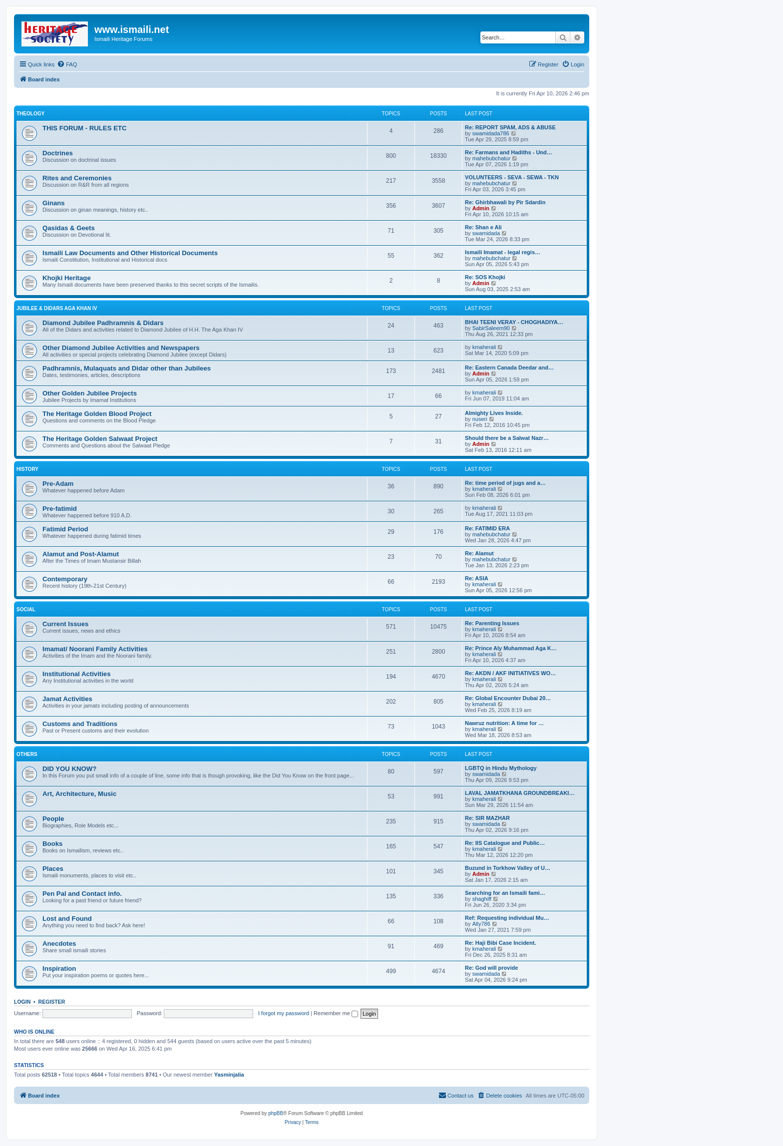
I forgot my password (283, 1013)
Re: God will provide (491, 968)
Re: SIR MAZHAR (487, 818)
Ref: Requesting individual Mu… (507, 918)
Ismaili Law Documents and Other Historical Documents (130, 253)
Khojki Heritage (66, 278)
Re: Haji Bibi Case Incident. (500, 943)
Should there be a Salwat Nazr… (507, 438)
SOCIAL (25, 609)
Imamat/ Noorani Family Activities (95, 649)
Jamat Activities (67, 699)
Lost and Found (67, 918)
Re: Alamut (479, 553)
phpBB (275, 1113)
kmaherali (484, 347)
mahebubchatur (491, 158)
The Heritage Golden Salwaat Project (99, 438)
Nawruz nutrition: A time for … (504, 723)
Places (52, 868)
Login (22, 1002)
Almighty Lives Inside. (494, 413)
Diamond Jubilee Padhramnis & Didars (103, 323)
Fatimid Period (65, 529)
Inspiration (59, 968)
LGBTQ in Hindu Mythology (501, 768)
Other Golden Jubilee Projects (89, 393)
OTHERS (26, 754)
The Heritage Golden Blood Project (96, 413)
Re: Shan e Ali (483, 227)
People (53, 818)
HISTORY (27, 469)
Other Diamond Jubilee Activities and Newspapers (121, 348)
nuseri (479, 419)
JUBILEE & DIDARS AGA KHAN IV (56, 308)
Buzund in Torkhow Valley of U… (507, 868)
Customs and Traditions (79, 724)
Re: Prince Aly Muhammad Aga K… (511, 648)
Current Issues (65, 624)
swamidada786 (490, 133)
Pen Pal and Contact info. (82, 893)
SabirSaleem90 (491, 328)
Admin (480, 208)
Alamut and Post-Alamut (80, 554)
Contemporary (64, 579)
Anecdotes (59, 943)
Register (51, 1002)
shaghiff (481, 899)
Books (52, 843)
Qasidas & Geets (68, 228)
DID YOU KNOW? (69, 768)
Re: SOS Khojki (485, 277)
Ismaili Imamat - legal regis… (502, 252)
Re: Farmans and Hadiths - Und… (508, 152)
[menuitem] (67, 64)
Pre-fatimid (59, 508)
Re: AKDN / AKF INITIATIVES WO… (510, 673)
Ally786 (481, 924)
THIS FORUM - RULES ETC (84, 128)
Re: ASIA (476, 578)
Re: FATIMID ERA (487, 528)
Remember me (336, 1013)
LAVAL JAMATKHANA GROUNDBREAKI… (519, 793)
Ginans (53, 203)
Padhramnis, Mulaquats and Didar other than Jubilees (126, 368)
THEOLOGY (30, 113)
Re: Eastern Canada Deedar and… (509, 368)
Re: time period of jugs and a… (505, 483)
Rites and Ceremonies (77, 178)
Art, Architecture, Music (79, 793)
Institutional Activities (76, 674)
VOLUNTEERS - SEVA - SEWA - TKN (512, 177)
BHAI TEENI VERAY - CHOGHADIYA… (514, 322)
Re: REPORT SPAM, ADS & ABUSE (510, 127)
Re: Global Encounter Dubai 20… (508, 698)
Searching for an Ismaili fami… (505, 893)
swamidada (486, 233)
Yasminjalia (229, 1075)
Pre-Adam (57, 483)
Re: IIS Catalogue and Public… (505, 843)
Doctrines (57, 153)
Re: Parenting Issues (492, 623)
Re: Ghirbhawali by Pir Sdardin (505, 202)
